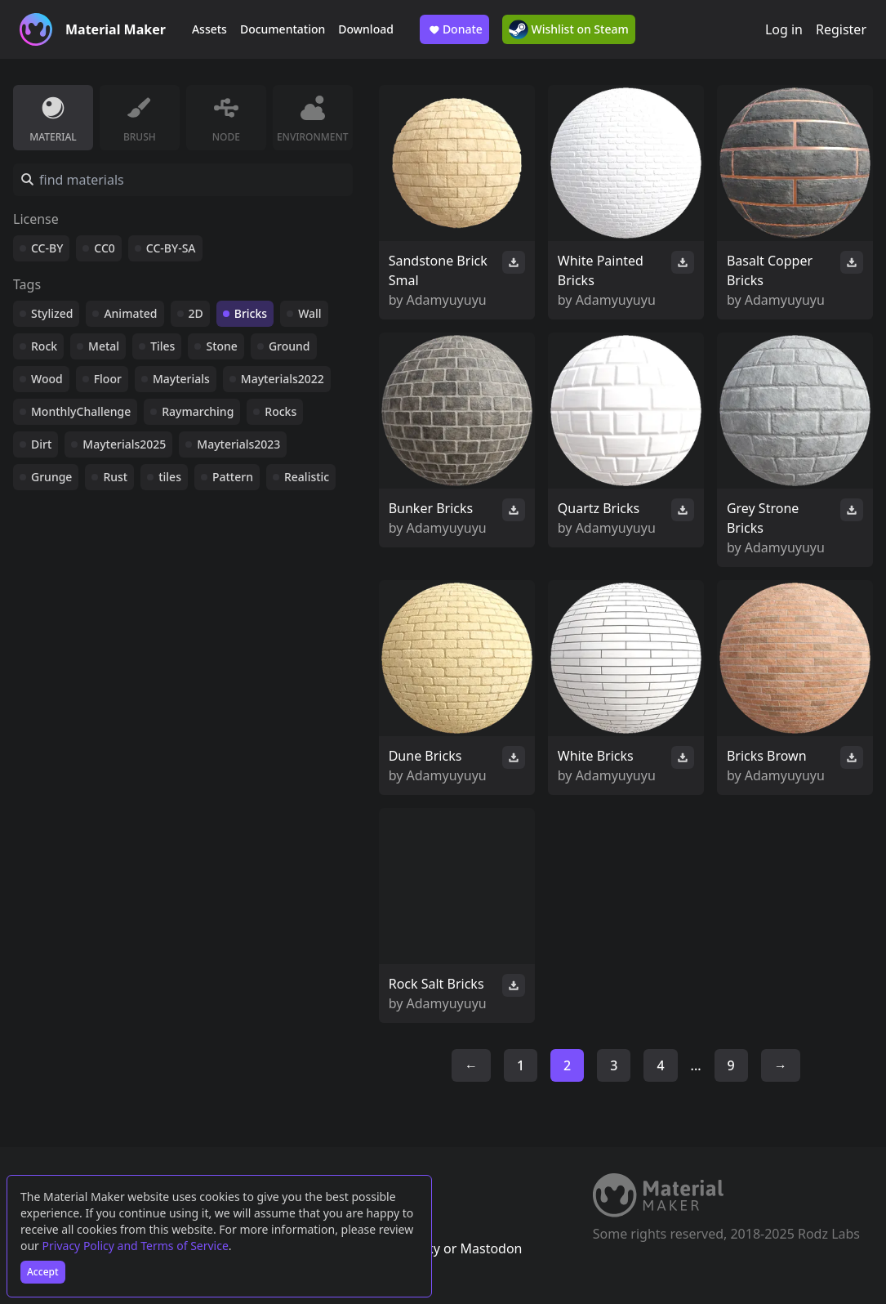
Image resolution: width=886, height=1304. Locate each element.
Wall (309, 313)
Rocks (280, 411)
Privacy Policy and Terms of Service (135, 1245)
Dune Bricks (425, 756)
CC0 (104, 248)
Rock (44, 346)
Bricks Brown (767, 756)
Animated (130, 313)
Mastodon (491, 1248)
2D (196, 313)
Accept (43, 1272)
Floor (108, 378)
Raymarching (198, 411)
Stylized (52, 313)
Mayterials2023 (238, 444)
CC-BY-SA (171, 248)
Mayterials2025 (124, 444)
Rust (115, 477)
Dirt (41, 444)
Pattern (232, 477)
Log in (784, 29)
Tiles (162, 346)
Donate (454, 29)
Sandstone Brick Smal (438, 270)
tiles (169, 477)
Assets (209, 29)
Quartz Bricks (598, 508)
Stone (221, 346)
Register (841, 29)
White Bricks (596, 756)
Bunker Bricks (431, 508)
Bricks (250, 313)
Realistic (306, 477)
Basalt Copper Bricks (770, 270)
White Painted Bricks (600, 270)
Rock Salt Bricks (436, 984)
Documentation (282, 29)
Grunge (51, 477)
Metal (103, 346)
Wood (47, 378)
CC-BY (47, 248)
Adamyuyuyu (447, 300)
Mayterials (181, 378)
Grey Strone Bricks (763, 518)
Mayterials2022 (282, 378)
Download (366, 29)
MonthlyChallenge (81, 411)
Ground (289, 346)
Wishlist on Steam (569, 29)
